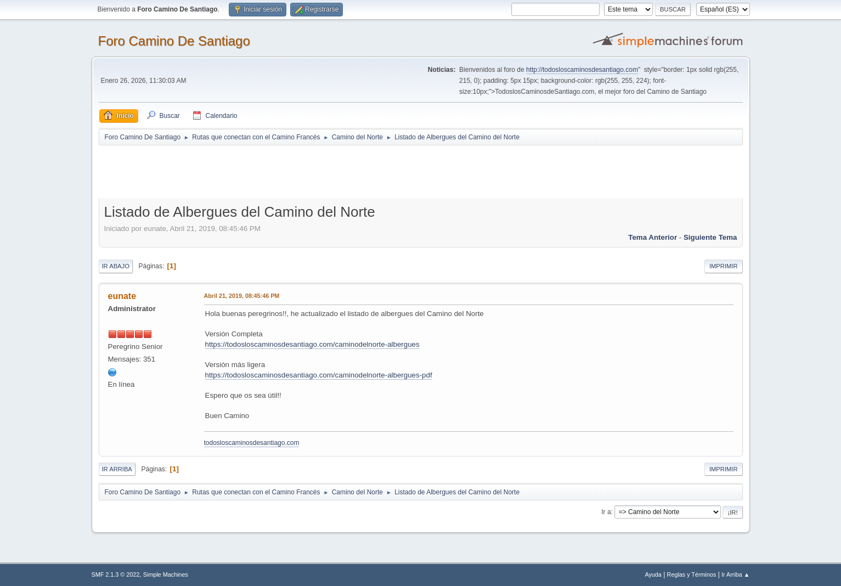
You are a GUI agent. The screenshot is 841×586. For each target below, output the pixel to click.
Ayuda (653, 574)
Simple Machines (165, 574)
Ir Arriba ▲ (735, 574)
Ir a (606, 512)
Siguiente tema (710, 237)
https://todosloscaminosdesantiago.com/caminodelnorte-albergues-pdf (318, 375)
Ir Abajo (115, 266)
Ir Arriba (117, 469)
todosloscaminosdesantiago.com (252, 443)
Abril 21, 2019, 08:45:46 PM (242, 295)
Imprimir (723, 266)
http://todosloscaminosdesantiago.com (582, 70)
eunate (122, 296)
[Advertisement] (292, 171)
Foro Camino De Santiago (174, 40)
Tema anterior (652, 237)
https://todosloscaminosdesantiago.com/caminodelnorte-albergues (312, 344)
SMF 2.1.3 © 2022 (116, 574)
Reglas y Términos (691, 574)
